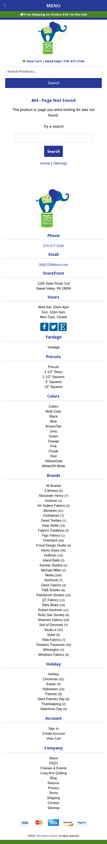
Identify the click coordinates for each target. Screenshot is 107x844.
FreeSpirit (50, 540)
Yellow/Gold (53, 461)
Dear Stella (50, 525)
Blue (53, 421)
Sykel (51, 635)
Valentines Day (51, 709)
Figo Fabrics (51, 535)
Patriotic (51, 694)
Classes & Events (53, 768)
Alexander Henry (51, 495)
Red (53, 456)
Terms (53, 793)
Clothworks (51, 515)
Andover (51, 500)
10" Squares (53, 387)
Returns (53, 783)
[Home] (53, 53)
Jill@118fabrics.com (53, 264)
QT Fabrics (50, 600)
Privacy (53, 788)
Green (53, 436)
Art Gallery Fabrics (51, 505)
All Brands (53, 486)
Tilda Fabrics (51, 640)
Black (53, 416)
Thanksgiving (51, 704)
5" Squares (53, 382)
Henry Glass (50, 550)
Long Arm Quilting (53, 773)
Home (45, 163)
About (53, 758)
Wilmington (51, 649)
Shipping (53, 798)
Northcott (51, 580)
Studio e (50, 630)
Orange (53, 441)
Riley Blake (50, 605)
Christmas (50, 679)
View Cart (32, 61)
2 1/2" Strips (54, 372)
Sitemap (60, 163)
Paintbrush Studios (50, 595)
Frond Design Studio (51, 545)
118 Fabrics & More (46, 835)
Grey (53, 431)
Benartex (50, 510)
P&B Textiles (51, 590)
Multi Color (53, 411)
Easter (51, 684)
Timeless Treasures (50, 645)
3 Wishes (51, 490)
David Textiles (51, 520)
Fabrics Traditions (51, 530)
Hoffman (50, 555)
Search (53, 151)
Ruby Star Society (51, 615)
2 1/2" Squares (53, 377)
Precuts (53, 367)
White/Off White (53, 466)
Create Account (53, 733)
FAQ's (53, 763)
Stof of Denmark (51, 625)
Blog (53, 778)
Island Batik (51, 560)
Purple (53, 451)
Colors (53, 406)
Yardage (53, 347)
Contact (53, 803)
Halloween (50, 689)
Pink (53, 446)
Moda (49, 575)
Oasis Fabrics (51, 585)
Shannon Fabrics (50, 620)
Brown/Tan (53, 426)
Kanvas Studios (51, 565)
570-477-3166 (73, 61)
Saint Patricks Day (51, 699)
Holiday (53, 674)
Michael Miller (51, 570)
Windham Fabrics (51, 654)
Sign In (53, 728)
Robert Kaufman (50, 610)
